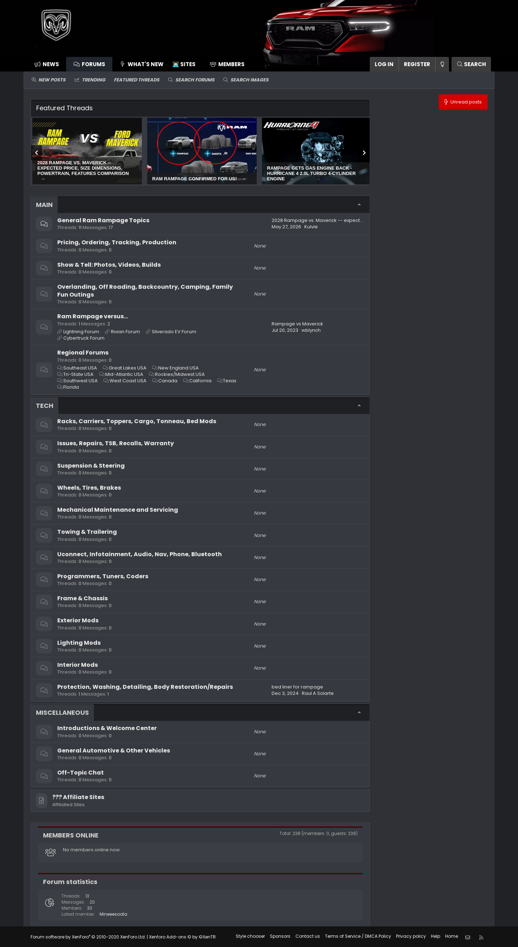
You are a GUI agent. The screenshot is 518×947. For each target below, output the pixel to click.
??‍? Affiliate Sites (78, 797)
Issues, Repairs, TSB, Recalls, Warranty (115, 443)
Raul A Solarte (318, 693)
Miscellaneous (62, 712)
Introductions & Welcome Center (107, 728)
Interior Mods (77, 665)
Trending (93, 79)
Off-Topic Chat (80, 772)
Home (451, 936)
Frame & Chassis (82, 598)
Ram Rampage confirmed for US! (195, 178)
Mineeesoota (113, 914)
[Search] (471, 64)
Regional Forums (82, 353)
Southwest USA (80, 380)
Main (44, 204)
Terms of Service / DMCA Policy (358, 936)
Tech (44, 405)
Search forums (194, 79)
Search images (249, 79)
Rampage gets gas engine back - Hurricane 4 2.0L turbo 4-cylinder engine (311, 173)
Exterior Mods (77, 620)
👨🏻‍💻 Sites (184, 64)
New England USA (178, 368)
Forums (93, 64)
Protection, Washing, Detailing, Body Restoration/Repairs (145, 687)
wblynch (311, 330)
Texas (229, 380)
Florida (71, 387)
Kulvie (311, 226)
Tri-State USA (78, 374)
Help (435, 936)
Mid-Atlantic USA (124, 374)
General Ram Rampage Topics (103, 220)
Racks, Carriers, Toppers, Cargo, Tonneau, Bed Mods (136, 421)
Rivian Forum (125, 331)
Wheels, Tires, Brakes (89, 488)
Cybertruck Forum (84, 338)
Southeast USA (80, 368)
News (51, 64)
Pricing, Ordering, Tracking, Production (116, 242)
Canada (167, 380)
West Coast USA (128, 380)
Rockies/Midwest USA (180, 374)
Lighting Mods (79, 643)
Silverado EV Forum (174, 331)
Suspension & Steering (91, 466)
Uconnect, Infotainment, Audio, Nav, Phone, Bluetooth (139, 554)
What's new (146, 64)
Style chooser (250, 936)
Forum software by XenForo (88, 936)
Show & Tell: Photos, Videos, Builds (109, 265)
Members (231, 64)
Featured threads (136, 79)
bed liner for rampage (297, 686)
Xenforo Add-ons (182, 936)
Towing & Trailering (87, 532)
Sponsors (280, 936)
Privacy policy (411, 936)
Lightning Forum (81, 331)
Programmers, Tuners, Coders (102, 576)
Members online (70, 835)
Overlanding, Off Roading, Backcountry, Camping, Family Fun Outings (145, 291)
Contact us (307, 936)
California (200, 380)
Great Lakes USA (127, 368)
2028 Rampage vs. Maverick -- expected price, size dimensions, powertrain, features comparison (83, 168)
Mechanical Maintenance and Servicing (117, 510)
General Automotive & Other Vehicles (113, 750)
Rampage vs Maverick (297, 323)
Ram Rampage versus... (92, 316)
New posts (51, 79)
